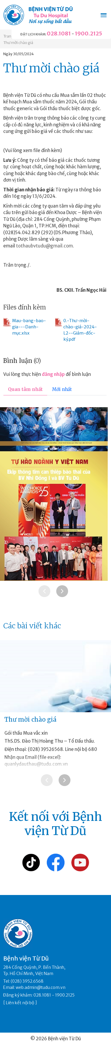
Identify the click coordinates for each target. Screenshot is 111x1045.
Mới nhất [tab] (62, 389)
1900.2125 (88, 33)
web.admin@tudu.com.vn (40, 987)
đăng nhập (53, 374)
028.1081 (59, 33)
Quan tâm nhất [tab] (25, 389)
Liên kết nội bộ (20, 1002)
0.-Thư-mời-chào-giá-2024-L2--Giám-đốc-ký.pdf (76, 330)
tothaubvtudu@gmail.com (44, 246)
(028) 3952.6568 (27, 981)
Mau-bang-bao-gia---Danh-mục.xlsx (24, 327)
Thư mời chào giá (18, 42)
